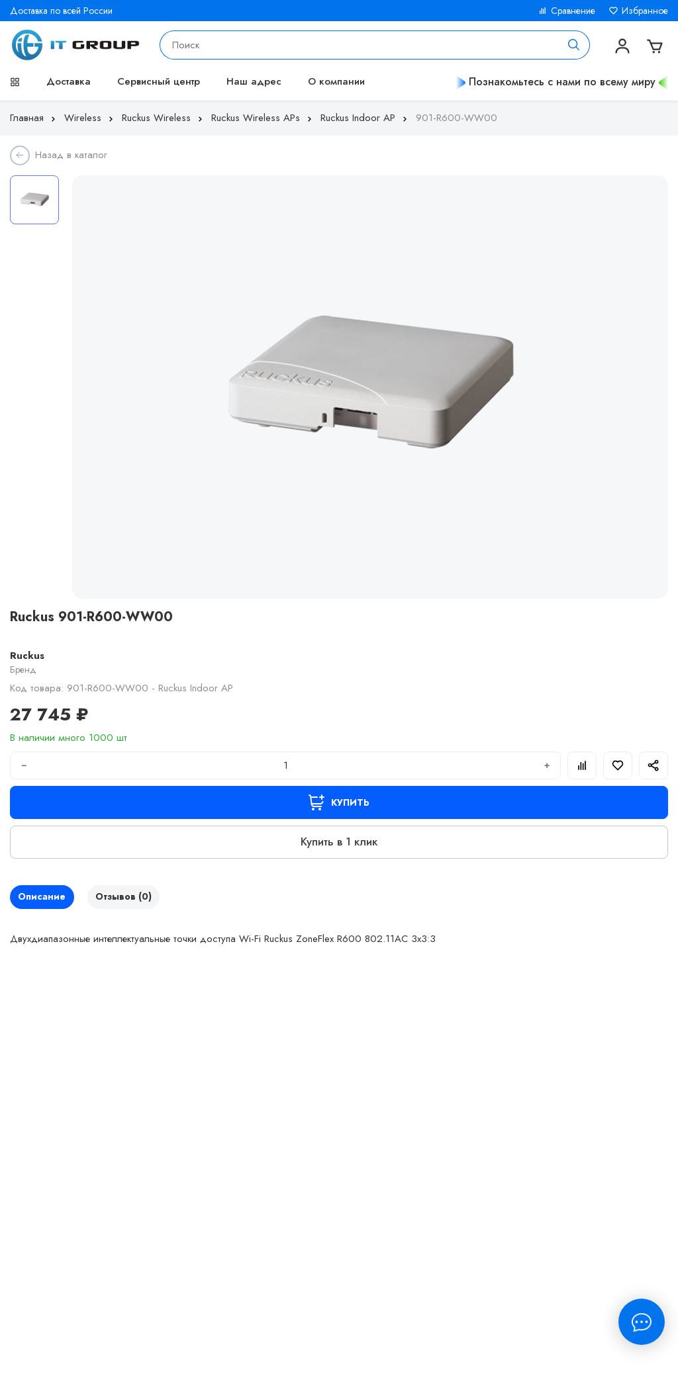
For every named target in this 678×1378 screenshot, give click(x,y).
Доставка (68, 81)
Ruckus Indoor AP (365, 117)
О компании (336, 81)
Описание (47, 898)
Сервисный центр (158, 81)
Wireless (90, 117)
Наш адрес (253, 81)
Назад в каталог (71, 155)
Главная (34, 117)
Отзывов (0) (139, 898)
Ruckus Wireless (163, 117)
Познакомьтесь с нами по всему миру (562, 81)
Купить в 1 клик (339, 841)
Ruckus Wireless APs (263, 117)
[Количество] (285, 765)
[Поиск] (574, 45)
